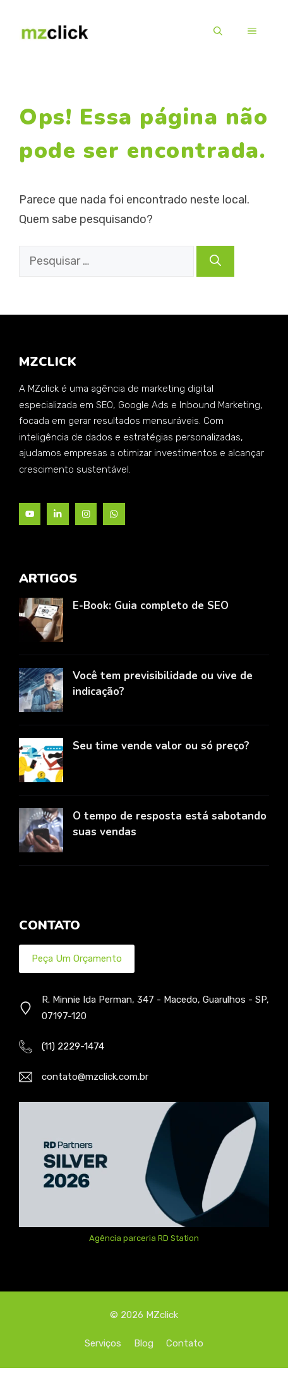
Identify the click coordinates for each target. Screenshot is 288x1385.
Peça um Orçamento (77, 958)
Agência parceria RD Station (144, 1238)
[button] (218, 32)
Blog (143, 1343)
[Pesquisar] (215, 261)
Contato (184, 1343)
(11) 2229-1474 (73, 1046)
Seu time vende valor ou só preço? (161, 746)
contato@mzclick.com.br (95, 1076)
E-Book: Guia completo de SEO (151, 605)
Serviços (103, 1343)
